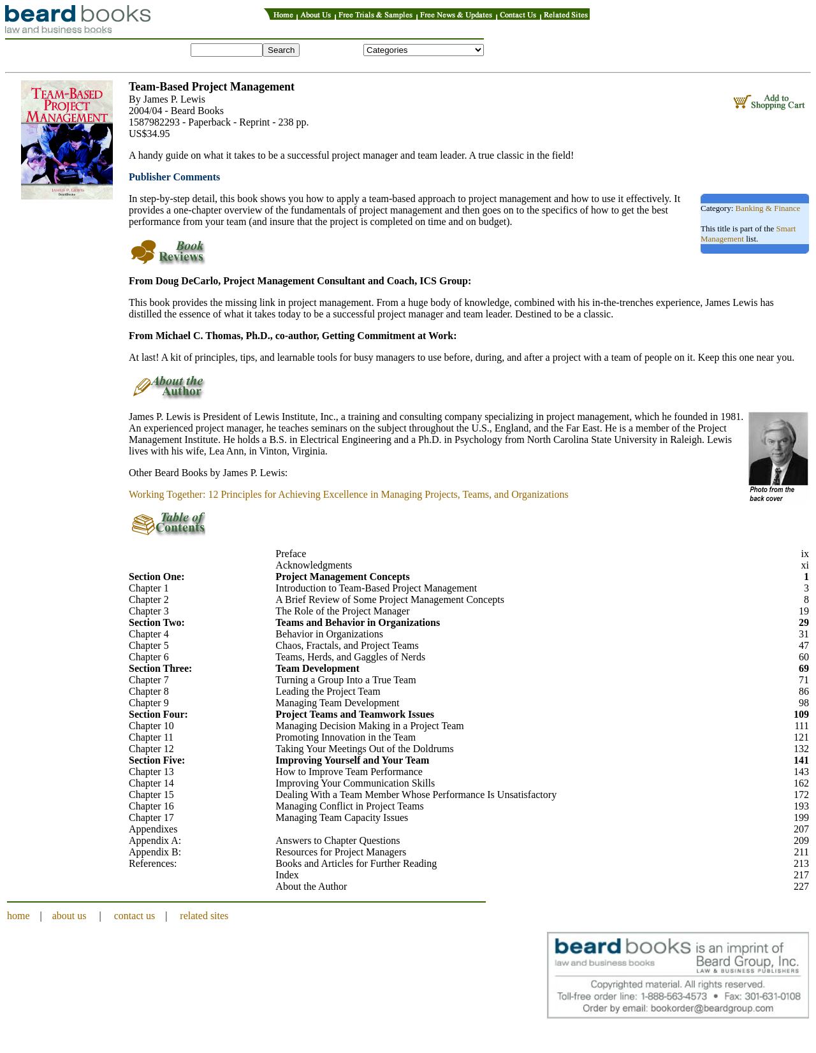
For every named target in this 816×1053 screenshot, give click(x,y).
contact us (134, 915)
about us (69, 915)
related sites (204, 915)
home (18, 915)
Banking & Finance (768, 208)
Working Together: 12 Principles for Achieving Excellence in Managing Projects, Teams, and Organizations (349, 494)
